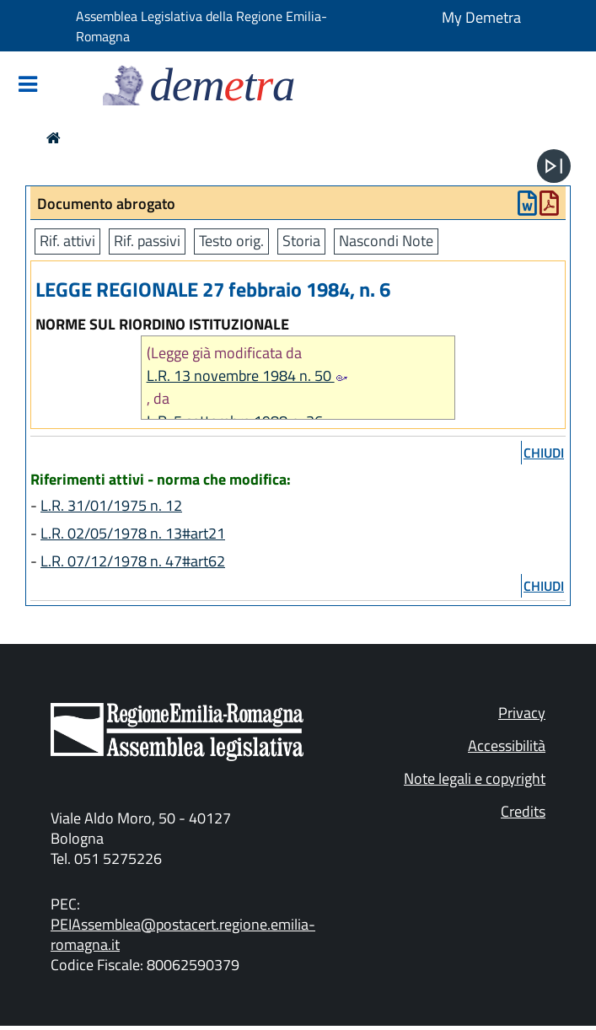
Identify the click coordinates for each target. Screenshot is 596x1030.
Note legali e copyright (474, 778)
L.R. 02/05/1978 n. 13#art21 (132, 533)
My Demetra (481, 17)
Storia (301, 240)
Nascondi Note (386, 240)
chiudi (544, 453)
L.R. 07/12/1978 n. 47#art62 (132, 561)
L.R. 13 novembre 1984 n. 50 (247, 375)
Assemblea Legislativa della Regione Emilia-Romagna (201, 26)
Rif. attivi (67, 240)
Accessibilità (506, 745)
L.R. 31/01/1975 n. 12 (111, 505)
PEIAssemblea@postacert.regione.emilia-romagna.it (183, 934)
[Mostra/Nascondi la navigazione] (28, 85)
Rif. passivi (147, 240)
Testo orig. (231, 240)
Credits (523, 811)
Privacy (521, 712)
